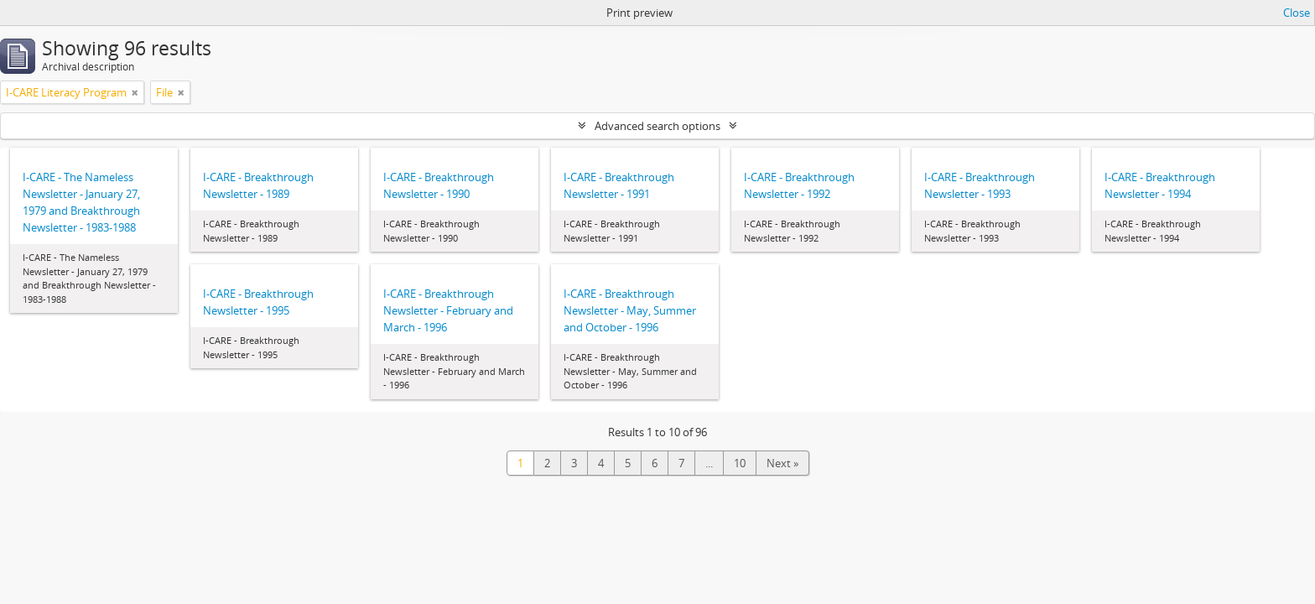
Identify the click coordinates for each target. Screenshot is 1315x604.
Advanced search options (657, 125)
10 (740, 463)
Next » (782, 463)
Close (1296, 12)
